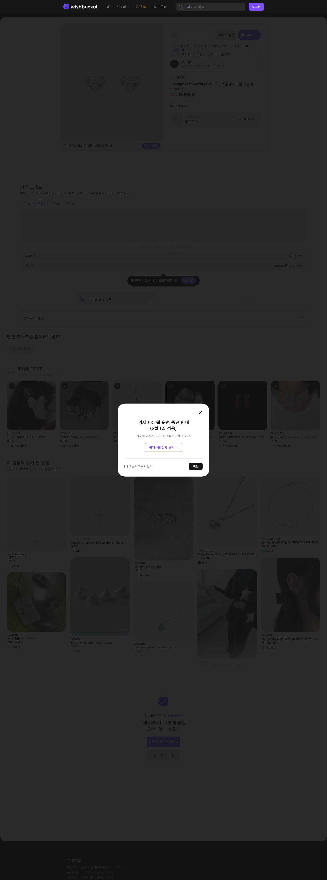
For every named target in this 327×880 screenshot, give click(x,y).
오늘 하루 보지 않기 (138, 466)
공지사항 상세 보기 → (163, 447)
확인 (196, 466)
